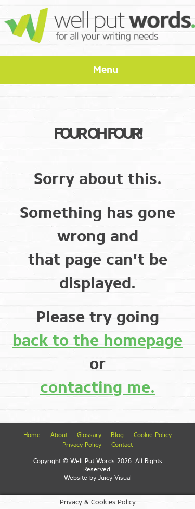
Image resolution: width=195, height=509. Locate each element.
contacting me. (97, 387)
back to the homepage (97, 340)
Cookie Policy (153, 435)
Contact (122, 445)
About (59, 435)
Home (32, 435)
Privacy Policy (81, 445)
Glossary (89, 435)
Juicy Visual (115, 478)
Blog (117, 435)
